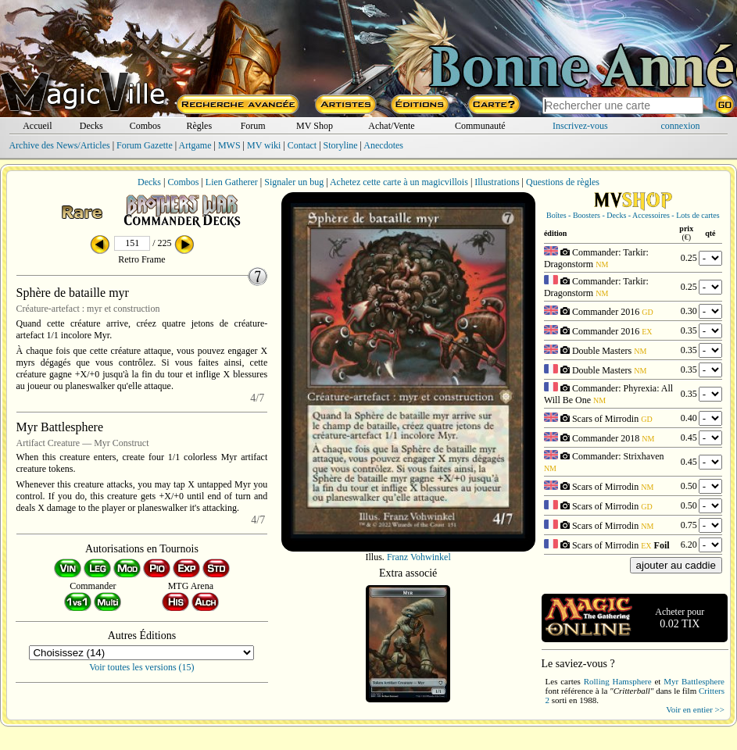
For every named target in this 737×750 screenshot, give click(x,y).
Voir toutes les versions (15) (141, 667)
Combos (145, 125)
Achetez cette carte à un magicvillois (399, 182)
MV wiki (264, 145)
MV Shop (314, 125)
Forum (253, 125)
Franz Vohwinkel (419, 557)
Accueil (37, 125)
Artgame (195, 145)
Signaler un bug (294, 182)
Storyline (341, 145)
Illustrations (496, 182)
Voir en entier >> (695, 709)
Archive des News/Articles (59, 145)
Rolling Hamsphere (618, 681)
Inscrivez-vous (580, 125)
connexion (680, 125)
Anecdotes (383, 145)
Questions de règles (562, 182)
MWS (229, 145)
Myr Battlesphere (694, 681)
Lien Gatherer (232, 182)
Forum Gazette (144, 145)
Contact (302, 145)
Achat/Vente (391, 125)
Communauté (480, 125)
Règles (199, 125)
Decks (91, 125)
